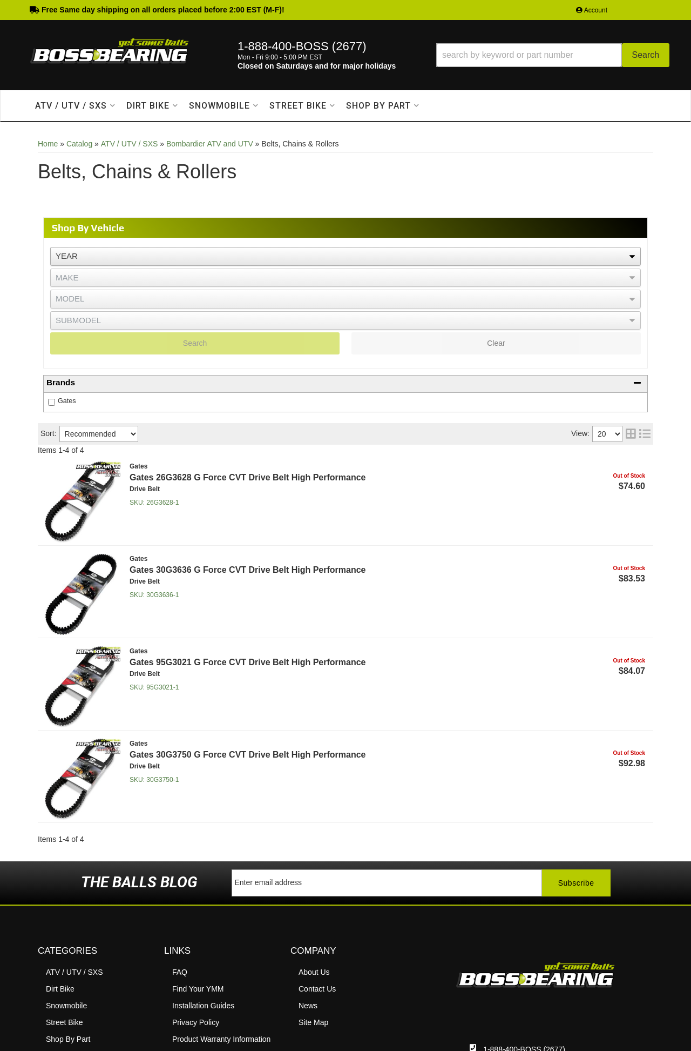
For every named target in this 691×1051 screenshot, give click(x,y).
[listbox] (345, 256)
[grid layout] (630, 434)
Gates (67, 401)
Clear (496, 343)
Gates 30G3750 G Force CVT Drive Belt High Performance (248, 754)
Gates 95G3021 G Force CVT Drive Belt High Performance (248, 662)
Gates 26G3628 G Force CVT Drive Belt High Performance (248, 477)
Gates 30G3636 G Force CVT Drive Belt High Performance (248, 569)
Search (195, 343)
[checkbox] (51, 402)
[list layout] (645, 434)
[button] (552, 55)
